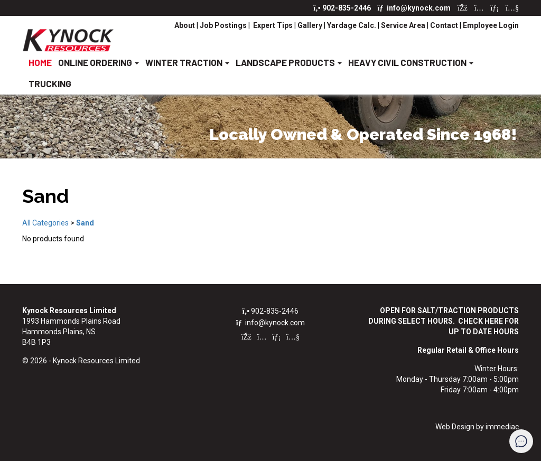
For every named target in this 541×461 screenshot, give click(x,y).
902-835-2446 (342, 8)
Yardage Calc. (351, 25)
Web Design (454, 426)
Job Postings (223, 25)
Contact (444, 25)
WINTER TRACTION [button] (187, 62)
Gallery (309, 25)
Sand (85, 223)
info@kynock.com (415, 8)
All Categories (45, 223)
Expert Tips (272, 25)
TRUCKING (50, 83)
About (185, 25)
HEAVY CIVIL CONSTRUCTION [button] (410, 62)
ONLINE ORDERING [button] (98, 62)
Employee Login (491, 25)
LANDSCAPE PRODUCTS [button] (289, 62)
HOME (40, 62)
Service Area (403, 25)
